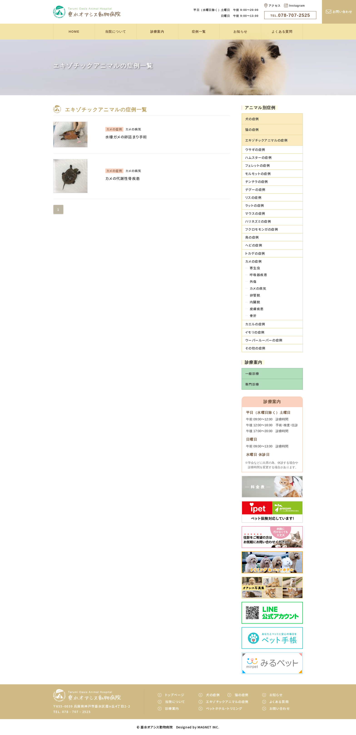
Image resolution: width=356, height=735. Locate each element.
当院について (115, 31)
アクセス (272, 5)
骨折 (253, 315)
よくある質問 (282, 31)
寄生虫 (255, 268)
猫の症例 (242, 695)
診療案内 (157, 31)
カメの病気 (258, 288)
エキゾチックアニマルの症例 (227, 701)
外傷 (253, 281)
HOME (74, 31)
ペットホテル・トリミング (224, 708)
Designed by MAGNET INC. (197, 727)
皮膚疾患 (257, 308)
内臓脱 (255, 302)
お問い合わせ (339, 11)
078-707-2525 (290, 15)
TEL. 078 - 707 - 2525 (72, 711)
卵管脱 (255, 295)
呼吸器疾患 (258, 274)
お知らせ (240, 31)
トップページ (174, 695)
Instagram (294, 5)
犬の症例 (213, 695)
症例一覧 (199, 31)
